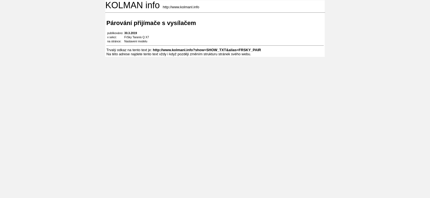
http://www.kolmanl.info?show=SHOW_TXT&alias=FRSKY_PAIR (207, 50)
